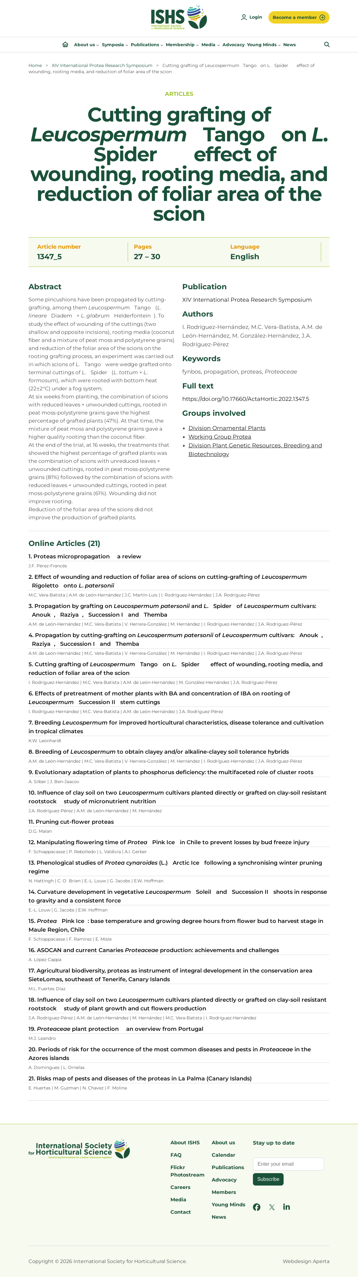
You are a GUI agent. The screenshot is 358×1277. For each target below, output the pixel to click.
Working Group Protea (219, 436)
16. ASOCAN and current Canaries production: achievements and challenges (154, 950)
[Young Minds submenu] (279, 44)
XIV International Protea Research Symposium (102, 65)
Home (35, 65)
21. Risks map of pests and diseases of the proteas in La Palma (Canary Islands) (140, 1078)
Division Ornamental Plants (227, 428)
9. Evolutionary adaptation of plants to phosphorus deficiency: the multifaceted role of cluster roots (171, 772)
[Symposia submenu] (126, 44)
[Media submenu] (218, 44)
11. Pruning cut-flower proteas (71, 821)
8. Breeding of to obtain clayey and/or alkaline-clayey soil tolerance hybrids (159, 751)
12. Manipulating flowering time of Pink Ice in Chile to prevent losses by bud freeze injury (169, 842)
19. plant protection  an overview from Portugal (116, 1029)
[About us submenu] (97, 44)
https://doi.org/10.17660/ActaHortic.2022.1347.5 (245, 399)
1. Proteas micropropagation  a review (85, 556)
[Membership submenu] (197, 44)
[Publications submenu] (161, 44)
